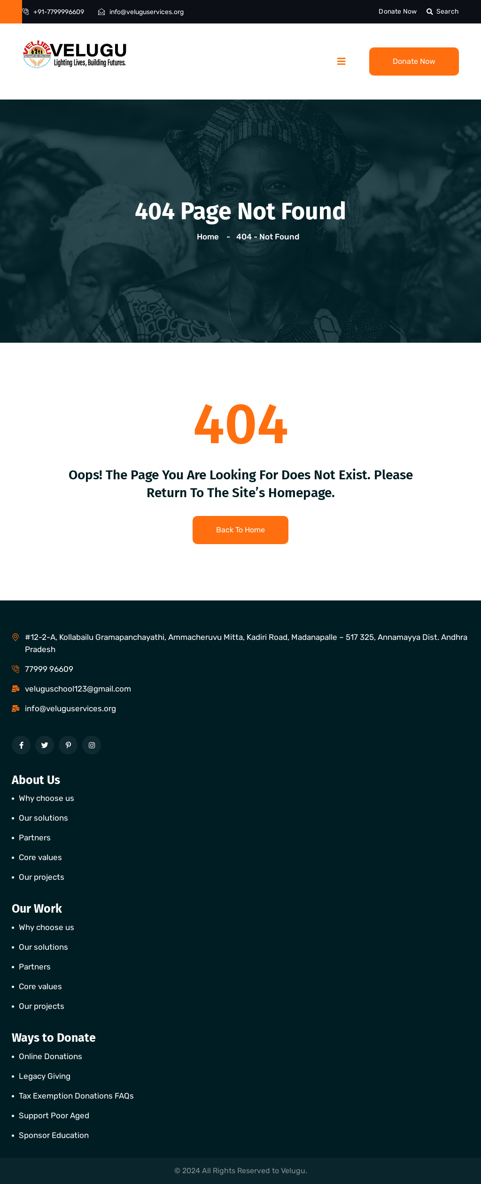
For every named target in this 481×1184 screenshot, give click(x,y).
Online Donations (50, 1056)
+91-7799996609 (58, 12)
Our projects (41, 877)
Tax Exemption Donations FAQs (76, 1095)
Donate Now (398, 11)
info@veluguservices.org (146, 12)
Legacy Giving (44, 1076)
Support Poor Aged (54, 1115)
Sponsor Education (54, 1135)
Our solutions (43, 818)
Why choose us (46, 798)
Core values (40, 857)
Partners (35, 837)
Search (443, 11)
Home (210, 236)
